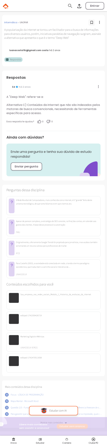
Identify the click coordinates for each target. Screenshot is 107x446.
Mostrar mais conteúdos (53, 423)
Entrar (94, 6)
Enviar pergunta (26, 166)
